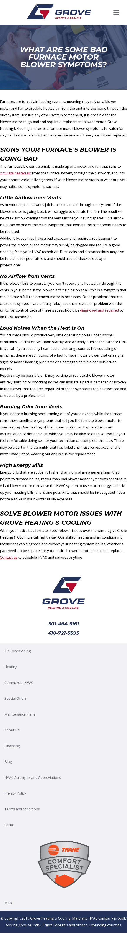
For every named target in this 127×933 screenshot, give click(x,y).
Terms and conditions (22, 809)
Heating (10, 666)
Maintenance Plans (19, 714)
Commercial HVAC (18, 682)
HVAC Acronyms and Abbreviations (32, 777)
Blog (8, 761)
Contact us (8, 557)
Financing (12, 745)
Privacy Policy (15, 793)
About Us (12, 730)
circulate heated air (15, 173)
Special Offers (15, 698)
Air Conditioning (17, 651)
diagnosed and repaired (99, 310)
